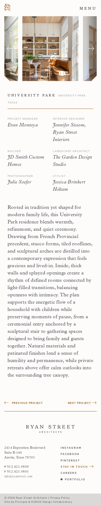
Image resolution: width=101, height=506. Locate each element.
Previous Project (23, 402)
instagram (71, 447)
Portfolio (73, 479)
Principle (21, 501)
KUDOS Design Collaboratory (51, 501)
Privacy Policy (59, 497)
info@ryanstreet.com (18, 476)
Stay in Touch (77, 466)
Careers (69, 472)
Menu (88, 8)
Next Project (82, 402)
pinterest (70, 460)
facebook (70, 453)
